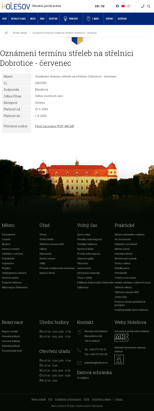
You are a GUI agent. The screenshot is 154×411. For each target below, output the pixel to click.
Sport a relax (83, 234)
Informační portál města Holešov (132, 331)
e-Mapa (93, 19)
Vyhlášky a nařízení (12, 253)
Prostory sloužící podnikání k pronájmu (130, 303)
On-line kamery (123, 239)
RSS (50, 399)
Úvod (4, 18)
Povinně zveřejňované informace (57, 268)
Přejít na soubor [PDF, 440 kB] (54, 126)
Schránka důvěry (123, 253)
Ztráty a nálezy (122, 263)
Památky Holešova (87, 244)
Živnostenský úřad (12, 350)
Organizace (8, 263)
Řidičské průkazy (11, 345)
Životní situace (47, 258)
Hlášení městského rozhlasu (129, 234)
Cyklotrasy (83, 287)
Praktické (70, 18)
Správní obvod (47, 272)
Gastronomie (84, 268)
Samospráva (8, 234)
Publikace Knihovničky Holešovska (95, 282)
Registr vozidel (10, 331)
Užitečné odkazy (123, 287)
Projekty (6, 268)
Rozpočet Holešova (12, 282)
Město (33, 18)
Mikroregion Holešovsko (15, 287)
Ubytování (82, 263)
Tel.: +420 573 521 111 (95, 349)
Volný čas (53, 18)
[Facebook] (117, 6)
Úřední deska (20, 32)
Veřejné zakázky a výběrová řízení (133, 282)
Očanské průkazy (11, 336)
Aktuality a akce (18, 18)
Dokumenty (45, 253)
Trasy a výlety (84, 277)
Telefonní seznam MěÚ (51, 244)
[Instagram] (128, 6)
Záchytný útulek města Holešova (131, 309)
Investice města (10, 277)
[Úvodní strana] (6, 32)
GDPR (87, 399)
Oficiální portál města (46, 6)
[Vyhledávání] (148, 6)
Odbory (43, 248)
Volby (42, 263)
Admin (118, 399)
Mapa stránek (39, 399)
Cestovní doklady (11, 341)
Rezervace (122, 18)
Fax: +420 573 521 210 (96, 354)
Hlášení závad (122, 248)
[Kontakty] (142, 6)
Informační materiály (88, 272)
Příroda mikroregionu (88, 253)
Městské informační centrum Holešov (130, 349)
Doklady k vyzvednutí (126, 244)
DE (103, 6)
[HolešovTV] (123, 6)
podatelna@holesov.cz (96, 362)
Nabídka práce (122, 268)
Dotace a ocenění (11, 248)
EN (97, 6)
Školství (6, 244)
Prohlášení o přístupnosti (68, 399)
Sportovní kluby (85, 248)
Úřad (42, 18)
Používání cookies (101, 399)
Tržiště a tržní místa (125, 277)
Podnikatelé (8, 258)
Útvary (43, 234)
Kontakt (109, 18)
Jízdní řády (121, 296)
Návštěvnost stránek (125, 258)
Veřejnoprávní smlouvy (14, 272)
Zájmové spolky (85, 258)
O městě (6, 239)
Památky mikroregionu (89, 239)
